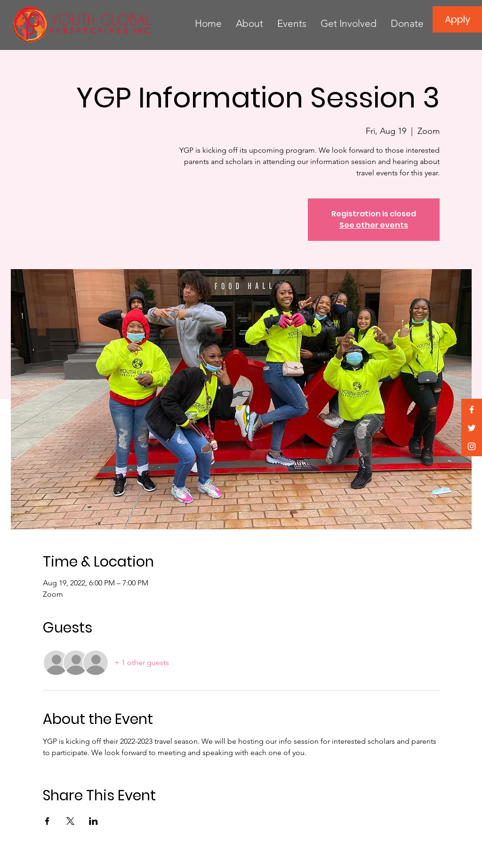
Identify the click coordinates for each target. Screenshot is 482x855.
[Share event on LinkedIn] (93, 821)
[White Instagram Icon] (471, 446)
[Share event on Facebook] (47, 821)
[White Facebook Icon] (471, 409)
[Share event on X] (70, 821)
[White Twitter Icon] (471, 428)
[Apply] (457, 19)
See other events (373, 225)
